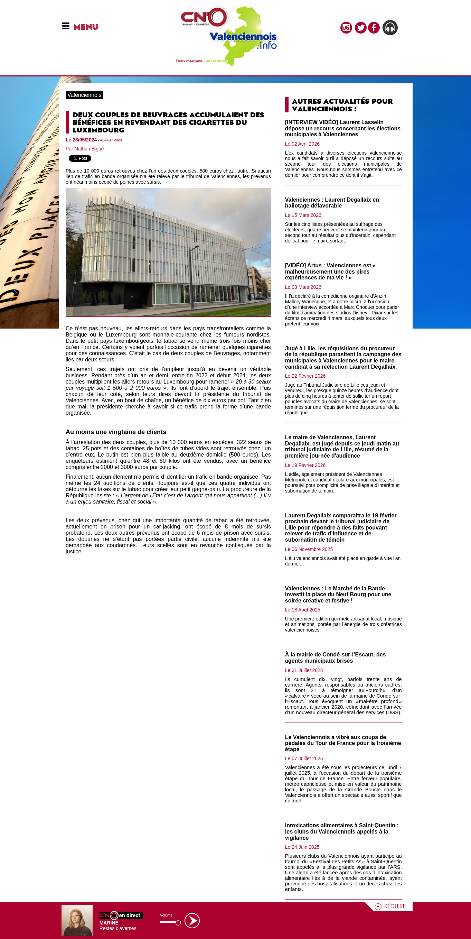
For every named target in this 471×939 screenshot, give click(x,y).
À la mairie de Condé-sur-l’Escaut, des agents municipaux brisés (335, 658)
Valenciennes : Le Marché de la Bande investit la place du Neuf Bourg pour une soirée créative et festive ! (338, 595)
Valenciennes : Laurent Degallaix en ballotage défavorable (332, 203)
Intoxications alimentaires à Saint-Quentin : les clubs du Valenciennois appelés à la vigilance (342, 831)
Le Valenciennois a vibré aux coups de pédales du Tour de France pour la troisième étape (343, 743)
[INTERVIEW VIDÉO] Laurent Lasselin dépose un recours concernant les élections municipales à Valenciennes (343, 128)
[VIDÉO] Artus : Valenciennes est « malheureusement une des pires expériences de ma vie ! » (330, 271)
